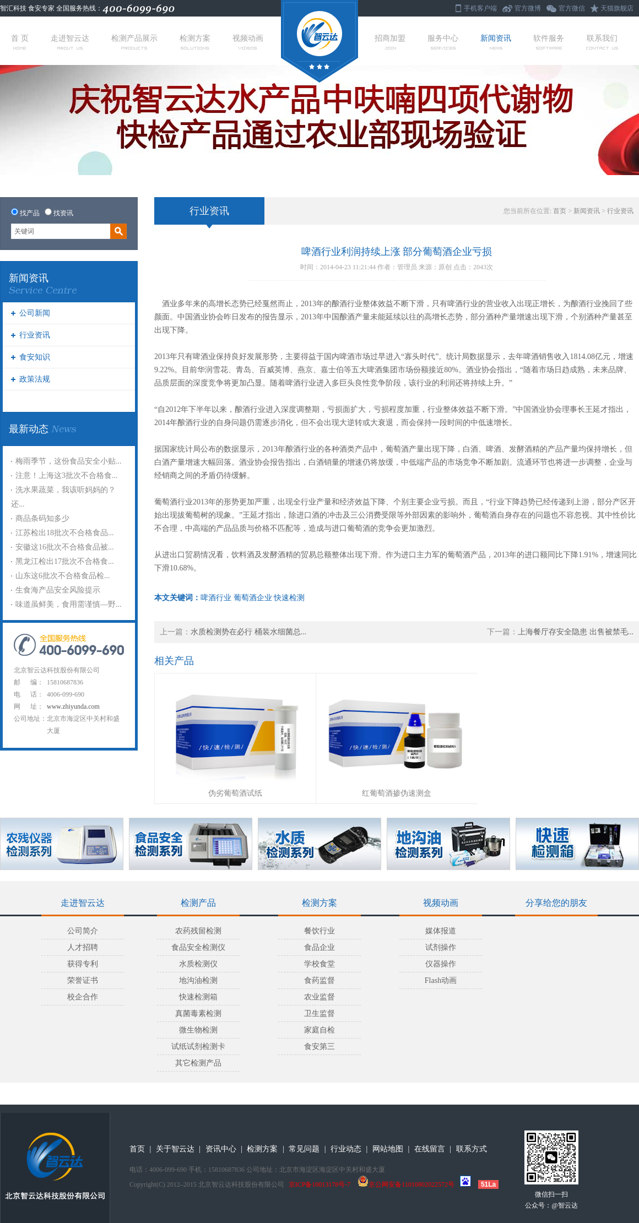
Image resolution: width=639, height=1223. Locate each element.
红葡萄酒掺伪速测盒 (396, 793)
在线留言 (429, 1149)
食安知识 (34, 357)
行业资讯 (34, 335)
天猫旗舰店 (616, 8)
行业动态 (346, 1149)
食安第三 (319, 1046)
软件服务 (548, 42)
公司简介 (82, 931)
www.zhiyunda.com (73, 706)
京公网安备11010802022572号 (406, 1184)
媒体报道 (440, 931)
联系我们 (602, 42)
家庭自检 (319, 1030)
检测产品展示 (134, 42)
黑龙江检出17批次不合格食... (64, 561)
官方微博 (528, 8)
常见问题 (304, 1149)
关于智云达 (175, 1149)
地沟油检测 (198, 980)
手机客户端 (480, 8)
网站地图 (387, 1149)
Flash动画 (441, 980)
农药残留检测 (198, 931)
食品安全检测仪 (198, 947)
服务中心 (442, 42)
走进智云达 (70, 42)
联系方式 (471, 1149)
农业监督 (319, 997)
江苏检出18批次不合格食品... (64, 533)
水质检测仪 (198, 964)
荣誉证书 (82, 980)
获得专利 (82, 964)
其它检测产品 (198, 1063)
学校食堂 (319, 964)
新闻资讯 (495, 42)
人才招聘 (82, 947)
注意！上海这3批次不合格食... (66, 475)
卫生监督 (319, 1013)
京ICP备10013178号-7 (320, 1184)
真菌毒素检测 (198, 1013)
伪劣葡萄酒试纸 (235, 793)
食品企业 (319, 947)
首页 (559, 211)
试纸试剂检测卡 (198, 1046)
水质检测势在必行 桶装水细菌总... (248, 632)
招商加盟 (390, 42)
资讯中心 (220, 1149)
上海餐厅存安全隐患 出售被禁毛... (575, 632)
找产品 (30, 213)
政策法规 (34, 379)
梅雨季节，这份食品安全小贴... (68, 461)
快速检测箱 (198, 997)
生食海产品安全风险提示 (57, 590)
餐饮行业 (319, 931)
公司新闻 (34, 313)
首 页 (20, 42)
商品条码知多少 (42, 518)
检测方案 (195, 42)
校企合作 (82, 997)
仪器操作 (440, 964)
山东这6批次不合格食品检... (62, 576)
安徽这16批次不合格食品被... (64, 547)
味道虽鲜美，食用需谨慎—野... (68, 604)
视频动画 (247, 42)
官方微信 (572, 8)
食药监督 (319, 980)
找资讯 (63, 213)
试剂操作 (440, 947)
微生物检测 (198, 1030)
